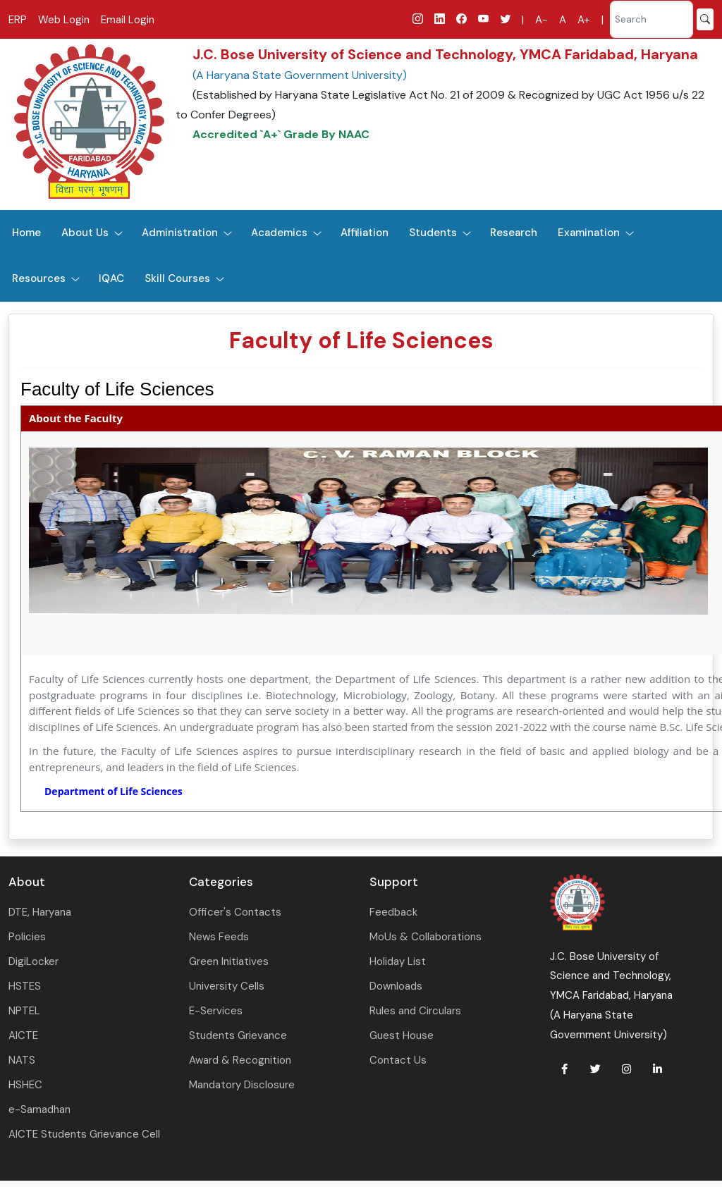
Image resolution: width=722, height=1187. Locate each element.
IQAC (111, 278)
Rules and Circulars (415, 1011)
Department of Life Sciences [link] (113, 791)
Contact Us (398, 1060)
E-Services (216, 1011)
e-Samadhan (39, 1109)
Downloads (395, 986)
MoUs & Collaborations (425, 937)
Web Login (64, 20)
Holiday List (397, 961)
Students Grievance (238, 1035)
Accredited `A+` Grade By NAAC (280, 134)
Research (513, 233)
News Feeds (219, 937)
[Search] (651, 19)
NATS (21, 1060)
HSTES (24, 986)
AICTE (23, 1035)
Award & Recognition (240, 1060)
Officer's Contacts (235, 912)
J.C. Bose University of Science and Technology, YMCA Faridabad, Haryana (445, 54)
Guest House (401, 1035)
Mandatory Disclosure (242, 1085)
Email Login (127, 20)
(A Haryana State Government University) (299, 75)
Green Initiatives (229, 961)
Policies (27, 937)
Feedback (393, 912)
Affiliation (364, 233)
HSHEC (25, 1085)
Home (26, 233)
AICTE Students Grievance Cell (84, 1134)
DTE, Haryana (39, 912)
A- (541, 20)
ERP (17, 20)
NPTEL (24, 1011)
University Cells (226, 986)
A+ (583, 20)
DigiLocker (33, 961)
